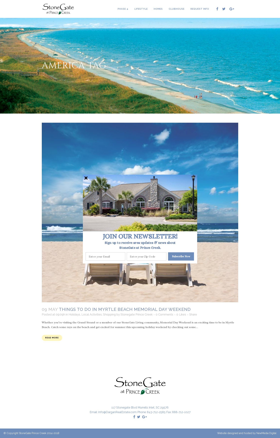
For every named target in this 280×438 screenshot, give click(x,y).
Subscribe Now (181, 256)
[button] (140, 236)
